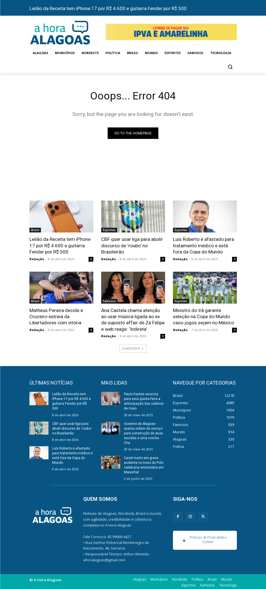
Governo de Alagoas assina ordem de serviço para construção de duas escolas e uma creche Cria (143, 432)
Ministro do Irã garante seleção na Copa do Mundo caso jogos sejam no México (203, 316)
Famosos (109, 301)
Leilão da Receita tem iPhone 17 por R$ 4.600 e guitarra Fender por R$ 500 (108, 8)
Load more (133, 347)
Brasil (35, 230)
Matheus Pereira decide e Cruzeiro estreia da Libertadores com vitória (56, 316)
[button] (230, 66)
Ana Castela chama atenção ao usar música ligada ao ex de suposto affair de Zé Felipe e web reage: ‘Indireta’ (133, 319)
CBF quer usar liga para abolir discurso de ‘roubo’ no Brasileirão (132, 246)
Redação (36, 259)
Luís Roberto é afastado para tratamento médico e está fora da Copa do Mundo (203, 246)
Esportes (109, 230)
